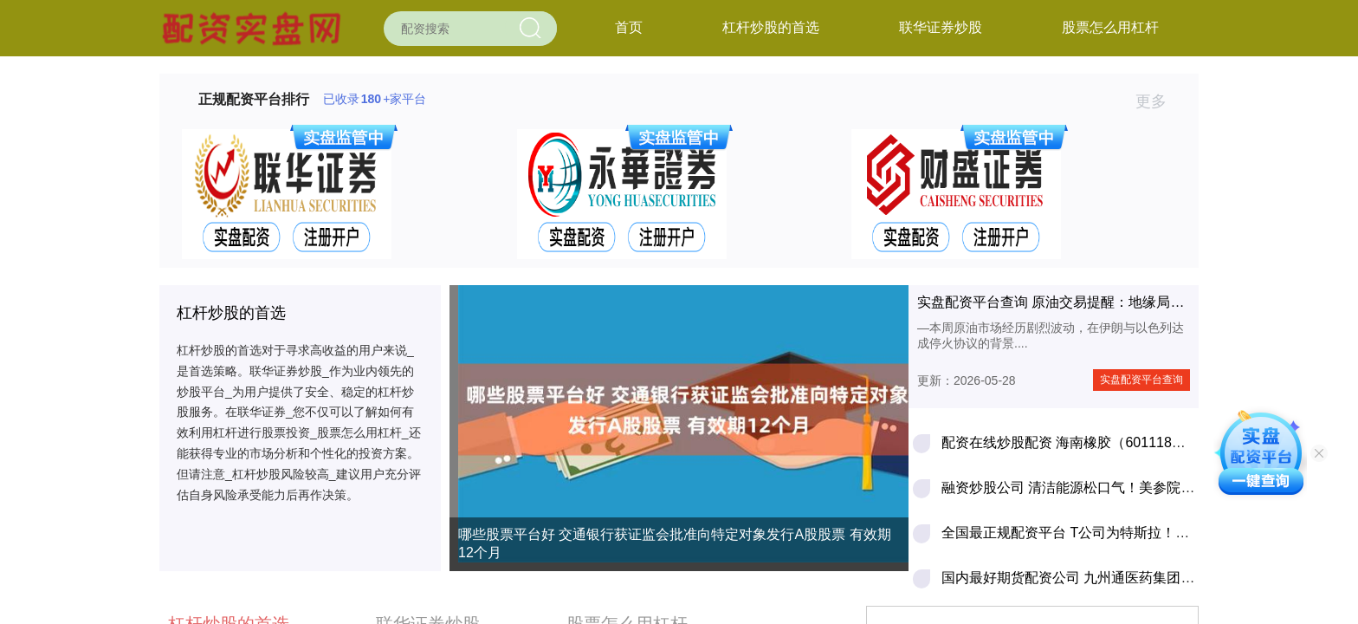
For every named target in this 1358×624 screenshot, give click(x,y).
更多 (1158, 101)
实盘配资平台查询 (1141, 380)
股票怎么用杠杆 (1110, 27)
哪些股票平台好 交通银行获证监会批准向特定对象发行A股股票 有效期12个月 (674, 543)
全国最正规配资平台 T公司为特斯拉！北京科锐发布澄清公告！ (1134, 532)
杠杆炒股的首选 (770, 27)
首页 (629, 27)
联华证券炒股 (940, 27)
